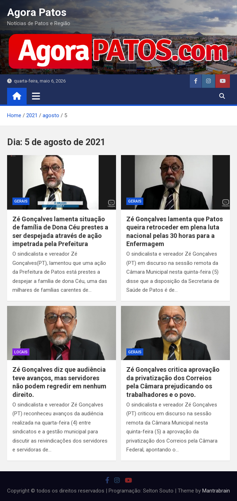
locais (21, 352)
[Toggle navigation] (36, 96)
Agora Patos (36, 12)
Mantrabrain (216, 491)
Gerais (21, 201)
